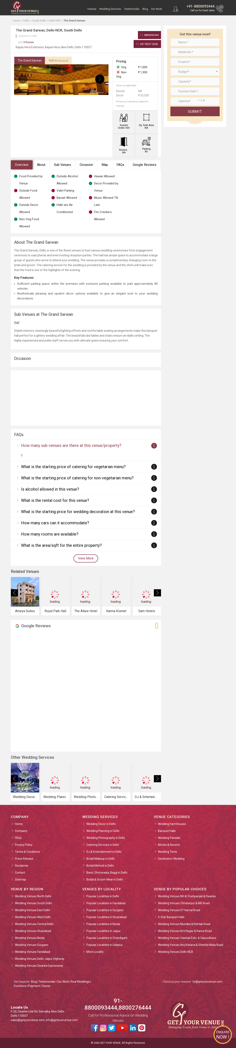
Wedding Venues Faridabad (32, 951)
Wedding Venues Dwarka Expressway (39, 965)
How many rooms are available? (49, 534)
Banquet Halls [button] (167, 831)
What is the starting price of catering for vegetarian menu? (73, 466)
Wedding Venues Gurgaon (31, 944)
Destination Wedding (171, 858)
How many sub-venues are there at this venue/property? (71, 445)
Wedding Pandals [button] (169, 837)
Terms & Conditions (27, 851)
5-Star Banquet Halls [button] (171, 917)
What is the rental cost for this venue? (55, 500)
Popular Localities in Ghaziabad (106, 917)
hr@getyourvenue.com (207, 981)
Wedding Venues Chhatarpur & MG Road (184, 903)
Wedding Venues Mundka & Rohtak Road (184, 924)
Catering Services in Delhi (102, 844)
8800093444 (149, 35)
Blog (145, 8)
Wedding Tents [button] (167, 851)
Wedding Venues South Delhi (33, 903)
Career (46, 986)
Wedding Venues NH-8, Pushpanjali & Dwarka (187, 896)
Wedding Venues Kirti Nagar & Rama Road (185, 931)
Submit (195, 111)
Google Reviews (144, 165)
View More (86, 558)
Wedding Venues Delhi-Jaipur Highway (39, 958)
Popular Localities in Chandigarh (107, 938)
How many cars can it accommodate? (55, 522)
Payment (34, 986)
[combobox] (195, 72)
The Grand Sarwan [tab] (30, 60)
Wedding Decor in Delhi (101, 824)
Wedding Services (110, 8)
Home (19, 824)
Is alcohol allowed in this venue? (50, 489)
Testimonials (131, 8)
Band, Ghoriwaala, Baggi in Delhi (106, 872)
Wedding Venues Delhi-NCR (175, 951)
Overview (21, 165)
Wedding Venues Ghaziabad (33, 931)
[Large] (195, 101)
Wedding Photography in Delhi (105, 837)
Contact (20, 872)
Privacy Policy (23, 844)
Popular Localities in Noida (103, 924)
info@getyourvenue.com (62, 1020)
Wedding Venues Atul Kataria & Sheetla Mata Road (190, 944)
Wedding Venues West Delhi (33, 917)
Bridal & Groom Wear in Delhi (104, 879)
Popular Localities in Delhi (102, 896)
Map (105, 165)
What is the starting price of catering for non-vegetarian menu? (77, 477)
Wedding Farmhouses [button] (172, 824)
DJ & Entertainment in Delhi (104, 851)
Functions (20, 986)
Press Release (24, 858)
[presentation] (22, 79)
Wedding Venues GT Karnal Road (179, 910)
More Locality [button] (95, 951)
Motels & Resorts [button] (169, 844)
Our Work (156, 8)
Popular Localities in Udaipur (104, 944)
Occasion (86, 165)
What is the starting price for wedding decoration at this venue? (78, 511)
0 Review (26, 42)
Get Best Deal (147, 44)
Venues (91, 8)
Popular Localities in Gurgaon (105, 910)
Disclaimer (21, 865)
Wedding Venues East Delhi (32, 910)
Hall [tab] (58, 60)
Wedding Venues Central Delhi (34, 924)
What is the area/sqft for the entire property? (61, 545)
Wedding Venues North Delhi (33, 896)
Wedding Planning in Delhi (102, 831)
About (41, 165)
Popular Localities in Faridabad (105, 903)
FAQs (120, 165)
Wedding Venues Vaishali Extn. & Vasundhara (187, 938)
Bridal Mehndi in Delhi (100, 865)
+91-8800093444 (201, 6)
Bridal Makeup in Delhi (100, 858)
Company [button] (21, 831)
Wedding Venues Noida (30, 938)
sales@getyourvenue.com (28, 1020)
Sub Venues (62, 165)
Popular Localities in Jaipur (103, 931)
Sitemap (20, 879)
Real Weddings (80, 981)
